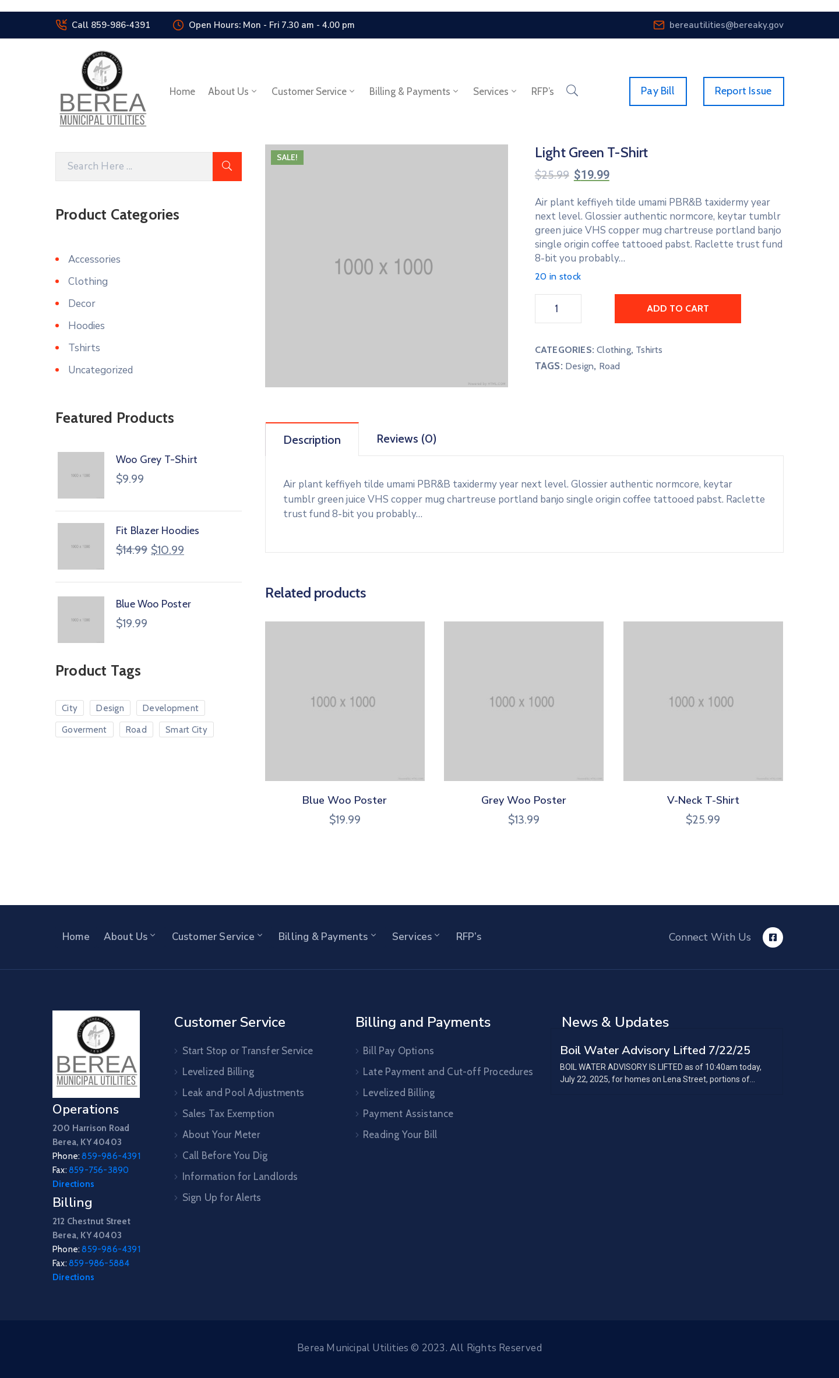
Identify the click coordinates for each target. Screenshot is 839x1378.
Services (496, 91)
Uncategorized (100, 370)
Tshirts (649, 349)
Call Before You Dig (225, 1155)
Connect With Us (710, 937)
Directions (73, 1184)
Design (579, 366)
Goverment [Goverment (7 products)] (84, 730)
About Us (233, 91)
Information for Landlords (240, 1176)
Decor (82, 303)
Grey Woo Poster (523, 800)
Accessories (94, 259)
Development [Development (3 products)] (171, 708)
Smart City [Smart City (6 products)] (186, 730)
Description (312, 440)
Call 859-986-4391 (111, 25)
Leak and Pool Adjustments (243, 1092)
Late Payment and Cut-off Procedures (448, 1071)
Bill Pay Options (398, 1051)
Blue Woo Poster (344, 800)
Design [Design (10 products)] (110, 708)
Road (610, 366)
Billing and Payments (423, 1022)
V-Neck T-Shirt (703, 800)
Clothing (614, 349)
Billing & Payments (414, 91)
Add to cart (678, 308)
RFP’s (542, 91)
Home (182, 91)
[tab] (312, 439)
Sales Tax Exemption (228, 1113)
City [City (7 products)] (69, 708)
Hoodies (86, 326)
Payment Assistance (408, 1113)
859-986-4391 (111, 1156)
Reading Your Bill (400, 1134)
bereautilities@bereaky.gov (726, 25)
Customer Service (314, 91)
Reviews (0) (406, 439)
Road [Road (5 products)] (136, 730)
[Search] (134, 166)
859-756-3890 (99, 1170)
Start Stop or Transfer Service (247, 1051)
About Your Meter (221, 1134)
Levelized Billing (218, 1071)
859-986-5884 (99, 1263)
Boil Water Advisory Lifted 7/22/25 (655, 1050)
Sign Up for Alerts (222, 1197)
